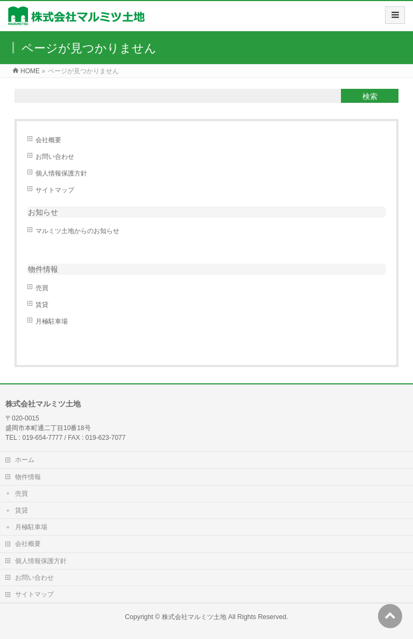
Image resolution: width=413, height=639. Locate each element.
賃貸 (41, 304)
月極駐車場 (51, 321)
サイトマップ (54, 190)
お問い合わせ (54, 156)
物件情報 (28, 477)
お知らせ (43, 212)
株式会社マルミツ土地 (194, 617)
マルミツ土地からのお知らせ (77, 231)
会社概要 (48, 140)
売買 (41, 288)
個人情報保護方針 (61, 173)
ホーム (24, 460)
